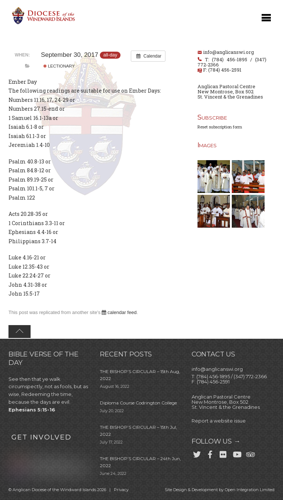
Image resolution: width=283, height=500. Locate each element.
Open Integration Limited (250, 489)
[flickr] (223, 453)
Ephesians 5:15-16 (31, 410)
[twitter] (197, 453)
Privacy (121, 489)
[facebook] (210, 453)
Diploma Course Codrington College (138, 403)
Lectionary (59, 66)
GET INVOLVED (41, 437)
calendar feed (119, 312)
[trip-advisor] (250, 453)
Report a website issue (219, 421)
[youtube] (236, 453)
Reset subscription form (220, 127)
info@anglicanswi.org (228, 52)
